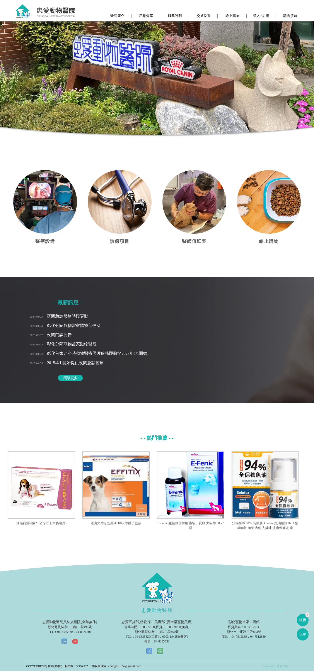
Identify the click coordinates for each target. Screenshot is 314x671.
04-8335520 (65, 632)
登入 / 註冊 (261, 16)
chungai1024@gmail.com (124, 666)
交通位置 (203, 16)
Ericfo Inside (268, 666)
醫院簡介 (116, 16)
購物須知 (289, 16)
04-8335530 (161, 641)
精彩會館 (282, 666)
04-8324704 (83, 632)
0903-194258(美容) (175, 636)
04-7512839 (258, 636)
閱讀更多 (70, 378)
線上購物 (232, 16)
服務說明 (174, 16)
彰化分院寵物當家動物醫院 (63, 344)
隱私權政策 (99, 666)
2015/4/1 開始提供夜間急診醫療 (67, 362)
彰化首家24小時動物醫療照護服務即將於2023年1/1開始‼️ (90, 353)
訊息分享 (145, 16)
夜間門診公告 (51, 334)
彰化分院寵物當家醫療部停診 (65, 325)
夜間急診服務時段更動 (59, 316)
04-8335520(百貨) (147, 636)
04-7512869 (239, 636)
